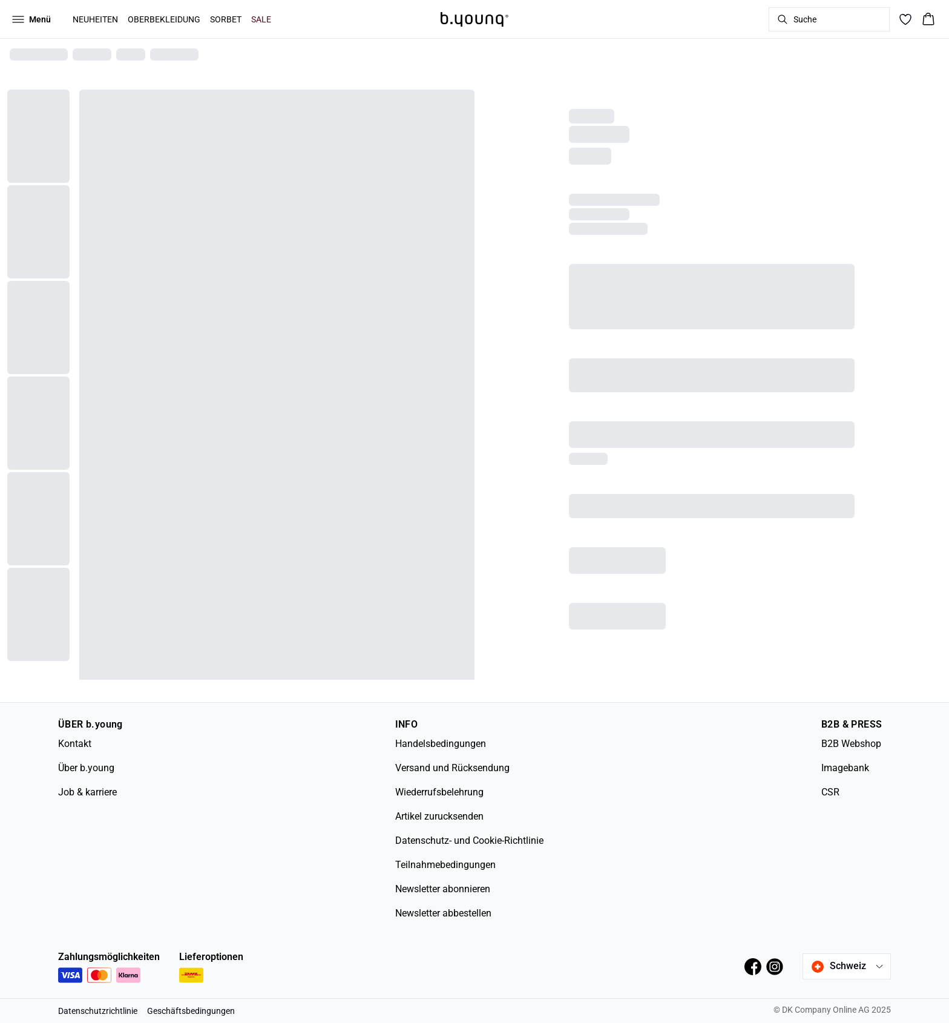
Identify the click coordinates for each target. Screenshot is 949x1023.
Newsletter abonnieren (442, 889)
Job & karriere (87, 792)
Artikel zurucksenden (439, 816)
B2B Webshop (851, 743)
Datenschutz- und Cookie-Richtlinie (469, 840)
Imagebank (845, 768)
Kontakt (74, 743)
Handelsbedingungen (440, 743)
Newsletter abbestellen (443, 913)
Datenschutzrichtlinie (97, 1011)
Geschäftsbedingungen (191, 1011)
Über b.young (86, 768)
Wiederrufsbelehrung (439, 792)
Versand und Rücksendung (452, 768)
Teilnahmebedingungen (445, 864)
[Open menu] (31, 19)
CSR (830, 792)
